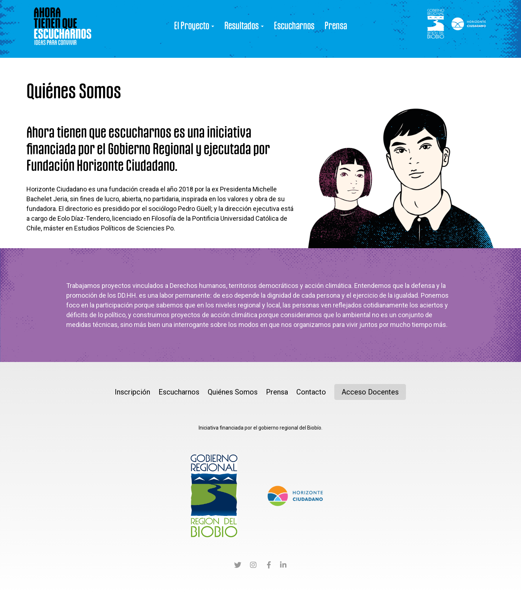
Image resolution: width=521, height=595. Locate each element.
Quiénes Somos (233, 392)
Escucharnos (294, 25)
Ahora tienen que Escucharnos (63, 29)
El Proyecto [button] (194, 25)
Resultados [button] (244, 25)
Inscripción (132, 392)
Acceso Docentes (370, 392)
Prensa (336, 25)
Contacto (311, 392)
